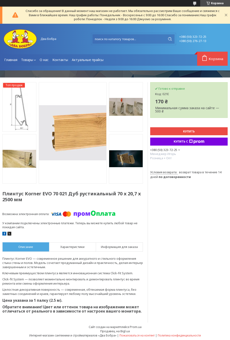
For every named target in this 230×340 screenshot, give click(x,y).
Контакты (60, 60)
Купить (189, 131)
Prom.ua (136, 327)
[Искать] (170, 39)
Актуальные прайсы (88, 60)
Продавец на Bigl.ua (115, 331)
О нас (44, 60)
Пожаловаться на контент (137, 335)
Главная (10, 60)
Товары (27, 60)
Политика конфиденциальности (179, 335)
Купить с (189, 141)
